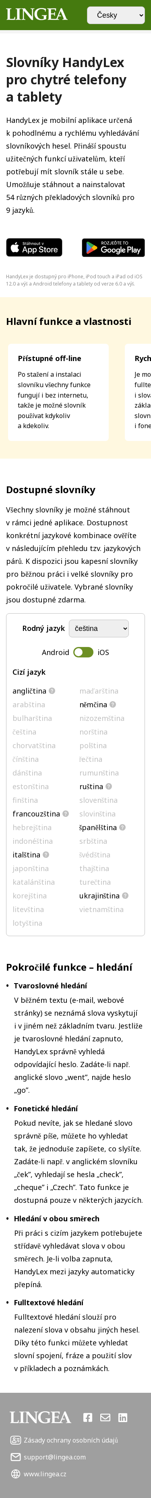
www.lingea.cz (45, 1473)
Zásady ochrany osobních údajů (71, 1440)
